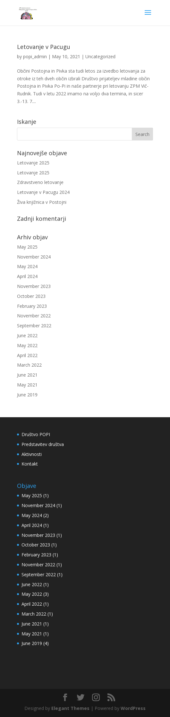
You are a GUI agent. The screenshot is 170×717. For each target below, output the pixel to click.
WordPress (133, 708)
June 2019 (27, 395)
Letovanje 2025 (33, 163)
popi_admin (35, 56)
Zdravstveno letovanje (40, 182)
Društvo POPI (35, 434)
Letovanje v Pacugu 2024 (43, 192)
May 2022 (27, 345)
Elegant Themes (70, 708)
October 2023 (31, 296)
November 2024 (34, 257)
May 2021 (27, 385)
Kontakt (29, 464)
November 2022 (34, 316)
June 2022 (27, 335)
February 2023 (32, 306)
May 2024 (27, 266)
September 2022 (34, 326)
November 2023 (34, 286)
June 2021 (27, 375)
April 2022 (27, 355)
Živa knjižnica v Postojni (41, 202)
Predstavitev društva (42, 444)
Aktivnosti (31, 454)
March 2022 (29, 365)
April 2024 (27, 276)
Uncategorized (100, 56)
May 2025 (27, 247)
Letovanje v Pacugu (43, 47)
